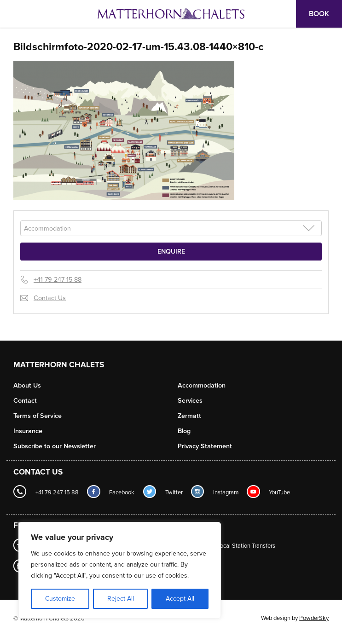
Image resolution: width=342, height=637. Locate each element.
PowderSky (314, 618)
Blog (184, 431)
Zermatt (189, 416)
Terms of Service (37, 416)
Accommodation (202, 385)
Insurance (27, 431)
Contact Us (50, 298)
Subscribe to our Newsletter (54, 446)
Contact (25, 401)
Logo (171, 14)
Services (190, 401)
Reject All (120, 598)
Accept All (180, 598)
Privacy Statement (205, 446)
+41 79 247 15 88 (57, 280)
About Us (27, 385)
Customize (60, 598)
